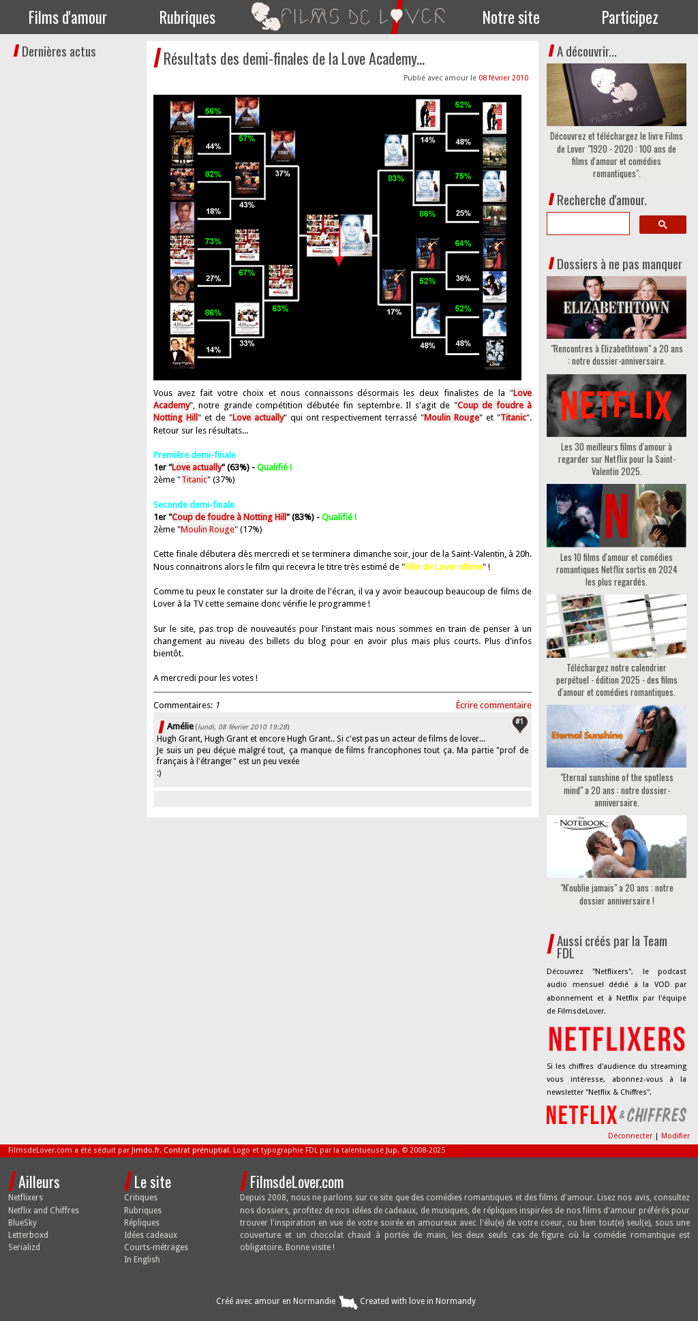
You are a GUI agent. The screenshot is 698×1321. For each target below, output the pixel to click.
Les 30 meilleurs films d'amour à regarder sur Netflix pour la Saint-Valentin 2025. (617, 459)
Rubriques (187, 17)
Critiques (140, 1197)
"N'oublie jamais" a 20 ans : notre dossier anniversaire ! (616, 893)
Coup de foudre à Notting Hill (229, 517)
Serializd (24, 1247)
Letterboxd (28, 1235)
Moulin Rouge (207, 529)
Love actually (197, 467)
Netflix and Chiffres (43, 1210)
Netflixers (25, 1197)
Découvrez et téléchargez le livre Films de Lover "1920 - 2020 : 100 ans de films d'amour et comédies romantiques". (616, 154)
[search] (586, 223)
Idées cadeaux (150, 1235)
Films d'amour (68, 17)
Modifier (675, 1136)
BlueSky (22, 1223)
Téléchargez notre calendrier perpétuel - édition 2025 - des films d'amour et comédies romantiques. (617, 680)
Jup (391, 1150)
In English (142, 1259)
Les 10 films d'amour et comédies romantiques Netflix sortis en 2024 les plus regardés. (617, 569)
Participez (630, 17)
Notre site (511, 17)
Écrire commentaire (494, 705)
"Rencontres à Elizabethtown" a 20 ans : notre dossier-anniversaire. (617, 354)
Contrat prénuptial (196, 1150)
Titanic (194, 479)
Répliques (142, 1223)
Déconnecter (631, 1136)
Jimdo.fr (146, 1150)
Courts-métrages (156, 1247)
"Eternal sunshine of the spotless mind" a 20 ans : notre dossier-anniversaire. (616, 789)
